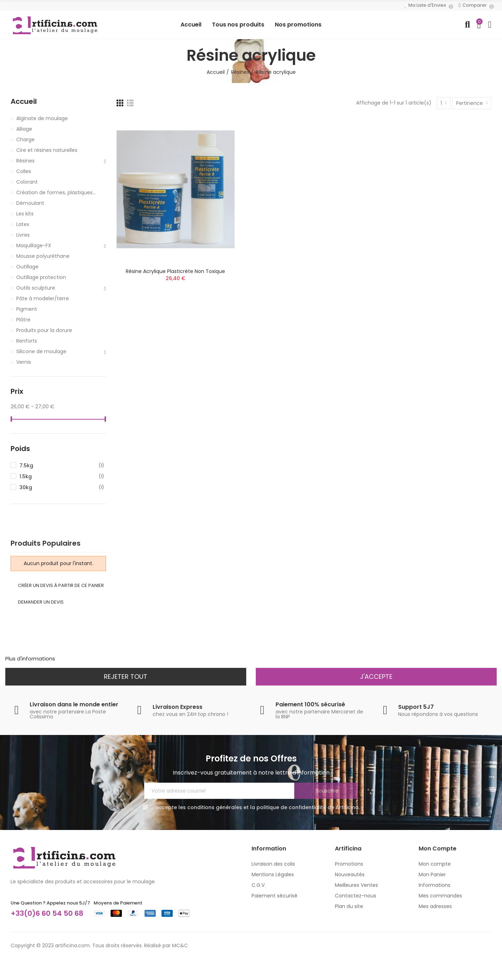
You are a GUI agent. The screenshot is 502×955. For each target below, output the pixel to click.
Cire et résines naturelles (46, 150)
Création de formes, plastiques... (56, 192)
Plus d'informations (30, 658)
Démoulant (30, 203)
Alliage (24, 128)
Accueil (24, 101)
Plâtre (23, 319)
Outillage (27, 266)
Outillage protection (41, 277)
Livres (23, 234)
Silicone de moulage (41, 351)
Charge (25, 139)
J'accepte (376, 676)
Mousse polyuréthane (43, 256)
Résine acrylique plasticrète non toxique (175, 271)
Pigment (26, 309)
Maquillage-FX (33, 245)
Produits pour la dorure (44, 330)
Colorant (27, 181)
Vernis (23, 362)
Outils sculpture (35, 287)
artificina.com (72, 945)
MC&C (180, 945)
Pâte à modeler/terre (42, 298)
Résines (25, 160)
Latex (22, 224)
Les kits (25, 213)
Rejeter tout (125, 676)
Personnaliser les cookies (89, 658)
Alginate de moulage (42, 118)
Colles (23, 171)
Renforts (26, 340)
